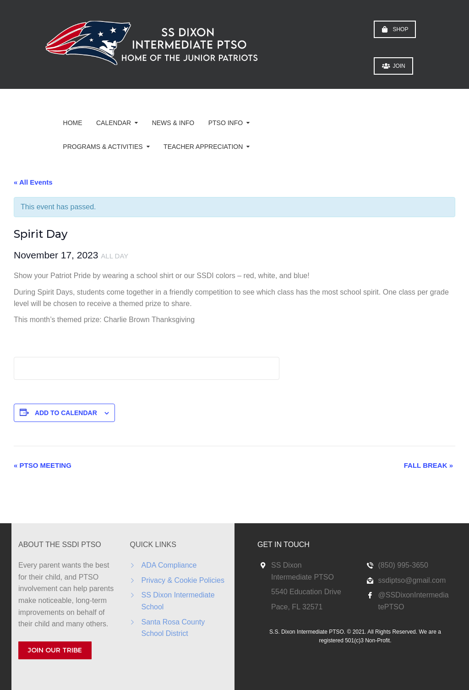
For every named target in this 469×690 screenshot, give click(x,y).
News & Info (173, 122)
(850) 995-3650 (403, 565)
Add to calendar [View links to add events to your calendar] (66, 412)
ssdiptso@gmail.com (412, 580)
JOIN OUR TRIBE (55, 650)
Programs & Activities (102, 146)
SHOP (395, 29)
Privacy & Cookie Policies (183, 580)
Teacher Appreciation (203, 146)
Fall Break (428, 465)
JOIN (393, 66)
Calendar (113, 122)
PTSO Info (225, 122)
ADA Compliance (169, 565)
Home (72, 122)
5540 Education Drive (306, 592)
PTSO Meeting (42, 465)
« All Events (33, 182)
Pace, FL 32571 (296, 607)
